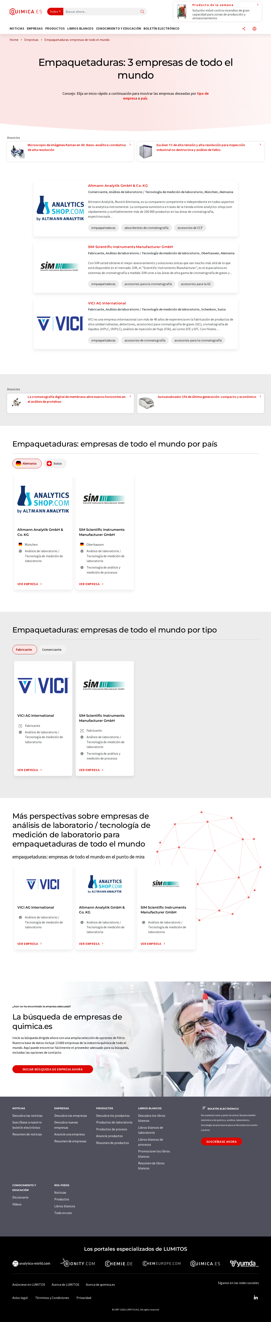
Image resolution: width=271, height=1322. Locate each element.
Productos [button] (55, 28)
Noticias (60, 1192)
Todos (54, 11)
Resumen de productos (112, 1143)
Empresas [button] (35, 28)
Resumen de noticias (27, 1134)
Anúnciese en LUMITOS (28, 1284)
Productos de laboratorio (114, 1122)
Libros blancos (64, 1206)
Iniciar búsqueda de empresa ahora (53, 1069)
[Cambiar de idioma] (254, 29)
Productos (61, 1199)
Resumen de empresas (70, 1141)
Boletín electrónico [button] (161, 28)
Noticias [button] (17, 28)
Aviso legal (20, 1298)
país (144, 98)
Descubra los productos (113, 1115)
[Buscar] (142, 11)
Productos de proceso (111, 1129)
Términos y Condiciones (52, 1298)
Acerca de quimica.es (100, 1284)
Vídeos (17, 1204)
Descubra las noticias (27, 1115)
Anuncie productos (109, 1136)
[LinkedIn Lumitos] (256, 1298)
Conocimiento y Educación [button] (118, 28)
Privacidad (84, 1298)
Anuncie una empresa (69, 1134)
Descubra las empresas (70, 1115)
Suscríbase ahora (221, 1141)
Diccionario (20, 1197)
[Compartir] (244, 29)
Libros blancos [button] (80, 28)
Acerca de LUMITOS (65, 1284)
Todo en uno (63, 1213)
